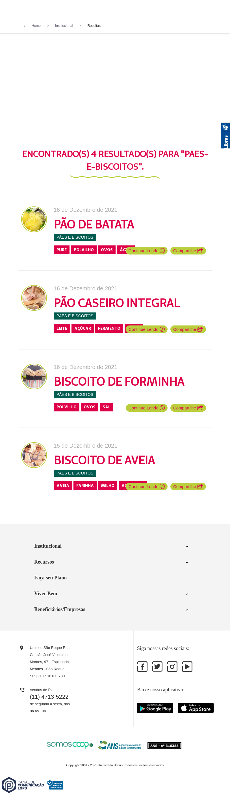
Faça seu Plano (50, 578)
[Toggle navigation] (209, 11)
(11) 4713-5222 (49, 697)
